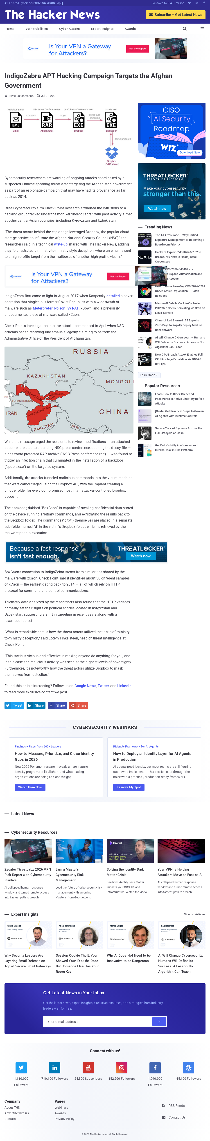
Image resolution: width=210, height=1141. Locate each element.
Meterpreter (43, 308)
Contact (10, 1119)
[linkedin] (54, 1074)
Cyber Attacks (69, 29)
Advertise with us (17, 1113)
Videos (188, 914)
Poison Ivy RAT (66, 308)
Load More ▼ (149, 375)
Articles (200, 914)
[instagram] (121, 1074)
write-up (61, 244)
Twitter (103, 686)
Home (10, 29)
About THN (12, 1107)
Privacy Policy (64, 1119)
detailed (113, 296)
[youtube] (88, 1074)
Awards (130, 29)
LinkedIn (124, 686)
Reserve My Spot (129, 787)
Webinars (61, 1107)
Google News (85, 686)
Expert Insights (102, 29)
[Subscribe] (159, 1021)
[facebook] (155, 1077)
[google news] (188, 1072)
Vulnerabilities (37, 29)
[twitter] (21, 1077)
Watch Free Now (30, 787)
